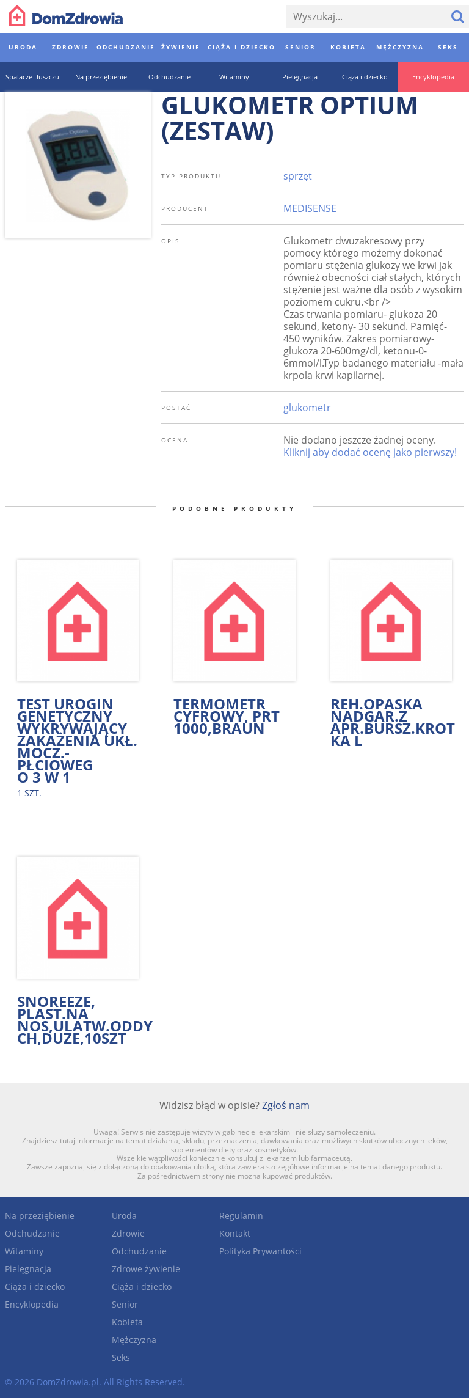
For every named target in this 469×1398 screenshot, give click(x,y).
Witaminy (24, 1251)
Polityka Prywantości (260, 1251)
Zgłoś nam (286, 1105)
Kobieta (127, 1322)
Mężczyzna (134, 1339)
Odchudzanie (32, 1233)
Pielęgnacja (28, 1269)
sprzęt (297, 176)
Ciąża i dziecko (35, 1286)
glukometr (307, 407)
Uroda (124, 1215)
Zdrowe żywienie (146, 1269)
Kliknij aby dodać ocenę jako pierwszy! (370, 452)
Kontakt (234, 1233)
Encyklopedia (32, 1304)
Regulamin (241, 1215)
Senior (125, 1304)
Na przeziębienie (40, 1215)
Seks (121, 1357)
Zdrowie (128, 1233)
